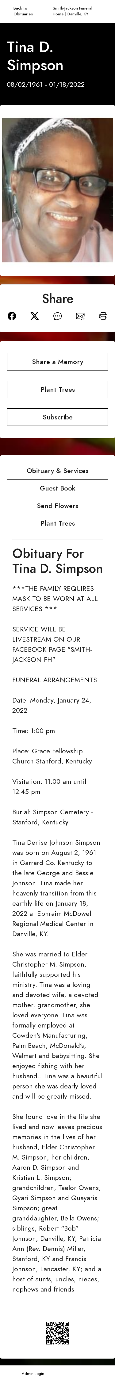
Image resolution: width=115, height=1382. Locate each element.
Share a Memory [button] (57, 362)
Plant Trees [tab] (57, 523)
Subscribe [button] (58, 417)
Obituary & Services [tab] (57, 470)
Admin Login (33, 1373)
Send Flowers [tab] (57, 506)
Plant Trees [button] (57, 389)
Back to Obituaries (23, 11)
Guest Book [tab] (57, 488)
